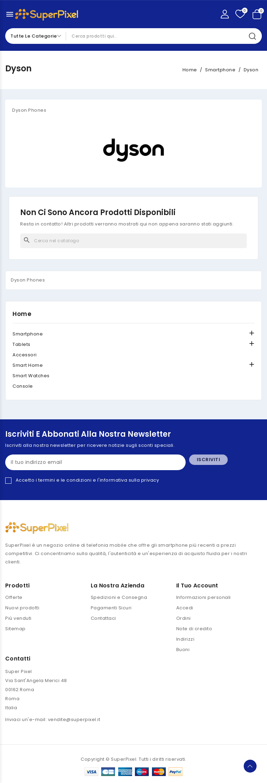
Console (23, 386)
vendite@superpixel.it (74, 719)
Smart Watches (31, 375)
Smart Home (28, 365)
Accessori (25, 354)
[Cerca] (133, 241)
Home (22, 314)
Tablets (22, 344)
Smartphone (28, 334)
